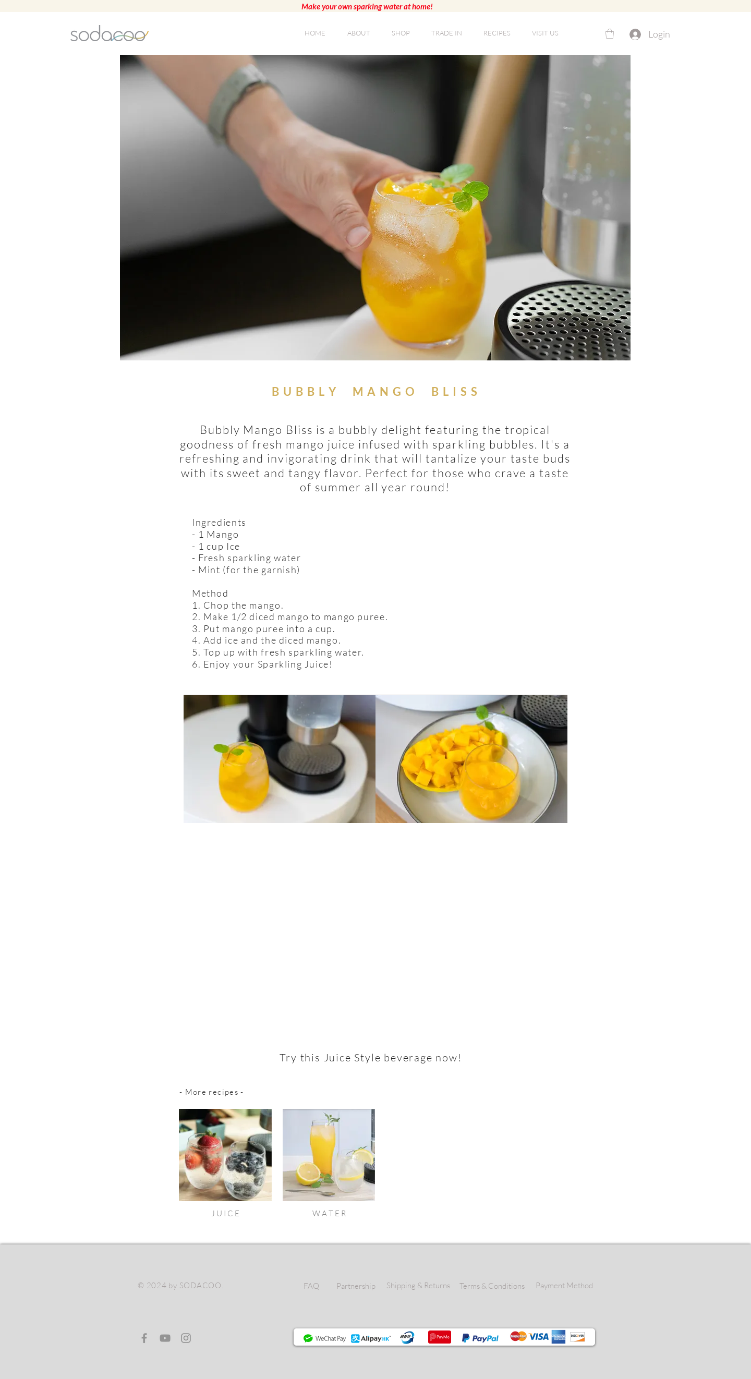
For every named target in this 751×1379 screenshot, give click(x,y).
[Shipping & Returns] (418, 1285)
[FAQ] (311, 1285)
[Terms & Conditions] (492, 1285)
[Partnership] (356, 1285)
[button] (609, 34)
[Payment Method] (564, 1285)
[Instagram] (185, 1338)
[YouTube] (165, 1338)
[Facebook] (144, 1338)
